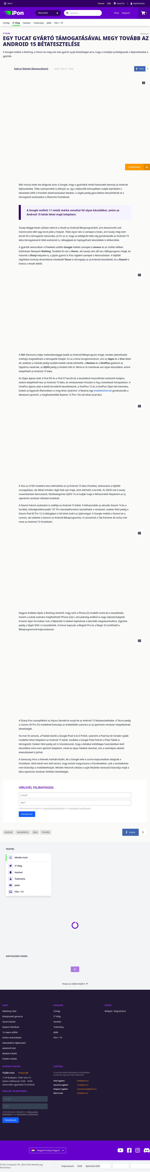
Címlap (6, 22)
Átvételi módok (9, 1053)
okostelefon (22, 832)
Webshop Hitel (9, 1011)
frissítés (46, 832)
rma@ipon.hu (82, 1085)
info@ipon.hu (82, 1093)
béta (35, 832)
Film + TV (58, 22)
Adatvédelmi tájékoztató (14, 1042)
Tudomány (39, 22)
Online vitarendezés (11, 1037)
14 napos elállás (10, 1032)
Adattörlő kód (9, 1048)
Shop (116, 12)
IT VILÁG (6, 33)
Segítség (58, 1066)
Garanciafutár (9, 1021)
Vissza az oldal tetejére (75, 983)
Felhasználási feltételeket (53, 808)
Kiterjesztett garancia (12, 1016)
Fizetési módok (9, 1058)
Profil (108, 1005)
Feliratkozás (27, 814)
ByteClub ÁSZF (93, 1166)
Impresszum (68, 1166)
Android (8, 832)
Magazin (126, 12)
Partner (101, 3)
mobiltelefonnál (103, 390)
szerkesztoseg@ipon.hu (87, 1089)
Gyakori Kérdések (10, 1027)
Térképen (23, 1073)
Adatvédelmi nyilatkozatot (80, 808)
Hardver (27, 22)
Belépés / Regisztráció (115, 1011)
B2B (109, 3)
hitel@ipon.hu (83, 1081)
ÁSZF (79, 1166)
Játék (49, 22)
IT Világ (56, 1016)
